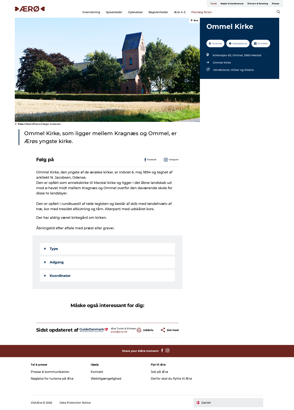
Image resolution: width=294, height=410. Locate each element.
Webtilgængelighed (106, 378)
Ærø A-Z (180, 12)
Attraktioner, (222, 70)
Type (51, 249)
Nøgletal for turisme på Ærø (52, 378)
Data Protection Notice (75, 402)
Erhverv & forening (258, 3)
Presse (275, 3)
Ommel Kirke (222, 62)
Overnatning (91, 12)
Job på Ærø (159, 372)
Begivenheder (158, 12)
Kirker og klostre (242, 70)
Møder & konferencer (232, 3)
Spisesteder (114, 12)
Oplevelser (135, 12)
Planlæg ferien (201, 12)
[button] (146, 330)
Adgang (54, 262)
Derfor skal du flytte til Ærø (171, 378)
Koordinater (57, 276)
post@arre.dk (119, 331)
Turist (213, 3)
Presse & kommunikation (50, 372)
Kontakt (97, 372)
